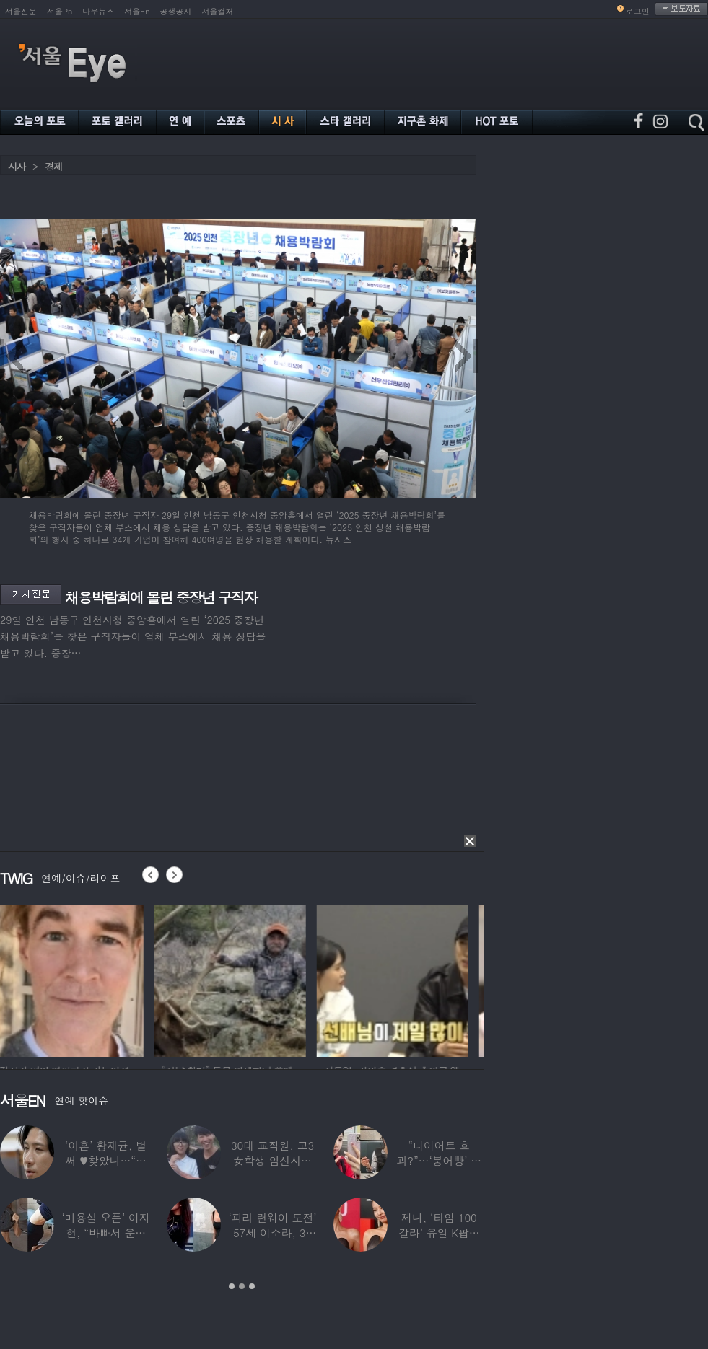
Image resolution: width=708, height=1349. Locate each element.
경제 (53, 166)
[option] (76, 979)
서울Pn (59, 11)
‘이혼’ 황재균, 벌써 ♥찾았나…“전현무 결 (106, 1160)
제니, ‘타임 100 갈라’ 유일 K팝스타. (439, 1232)
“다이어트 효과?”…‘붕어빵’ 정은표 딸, (438, 1160)
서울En (136, 11)
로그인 (638, 11)
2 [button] (242, 1286)
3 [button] (252, 1286)
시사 (16, 166)
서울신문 (21, 11)
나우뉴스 (98, 11)
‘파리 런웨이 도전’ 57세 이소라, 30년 (272, 1232)
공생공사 (176, 11)
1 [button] (232, 1286)
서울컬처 (218, 11)
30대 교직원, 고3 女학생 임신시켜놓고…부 (272, 1160)
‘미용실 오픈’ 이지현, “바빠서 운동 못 (106, 1232)
